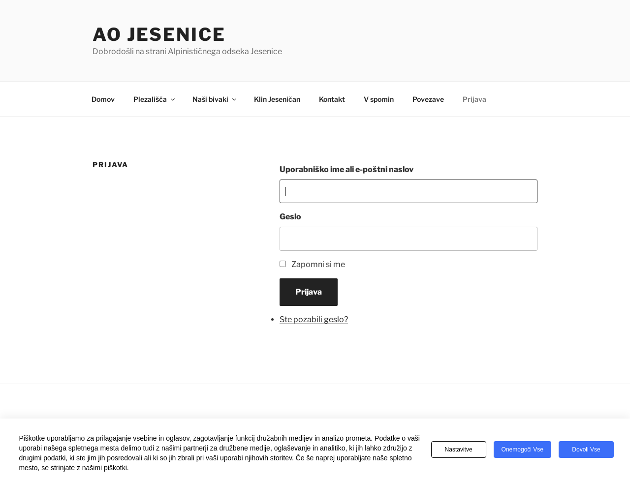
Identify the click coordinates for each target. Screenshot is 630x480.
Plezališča (154, 99)
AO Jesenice (159, 34)
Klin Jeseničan (277, 99)
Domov (103, 99)
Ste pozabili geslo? (314, 319)
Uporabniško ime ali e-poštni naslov (346, 169)
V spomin (379, 99)
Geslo (290, 216)
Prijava (474, 99)
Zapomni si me (318, 264)
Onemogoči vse (522, 449)
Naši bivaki (215, 99)
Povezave (428, 99)
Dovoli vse (586, 449)
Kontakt (332, 99)
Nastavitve (458, 449)
